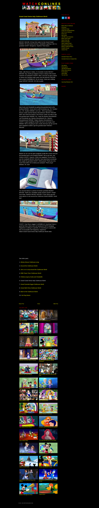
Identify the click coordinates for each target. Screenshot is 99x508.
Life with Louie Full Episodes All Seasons (48, 427)
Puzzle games (64, 71)
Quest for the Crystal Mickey (28, 374)
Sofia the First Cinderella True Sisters (28, 453)
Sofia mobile (64, 73)
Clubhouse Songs (65, 28)
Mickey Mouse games (66, 70)
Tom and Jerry (64, 75)
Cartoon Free (64, 49)
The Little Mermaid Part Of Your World (48, 440)
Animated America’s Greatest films (69, 58)
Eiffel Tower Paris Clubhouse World (31, 273)
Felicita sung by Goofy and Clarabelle (31, 277)
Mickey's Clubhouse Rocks (67, 46)
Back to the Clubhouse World (29, 291)
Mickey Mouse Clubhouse (67, 25)
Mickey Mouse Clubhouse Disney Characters (48, 360)
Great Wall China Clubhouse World (31, 288)
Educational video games (67, 45)
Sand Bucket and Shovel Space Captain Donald (48, 480)
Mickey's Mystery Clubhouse (48, 413)
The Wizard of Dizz (48, 333)
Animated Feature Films (66, 56)
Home (38, 303)
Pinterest (69, 18)
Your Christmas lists (48, 400)
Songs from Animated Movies (67, 30)
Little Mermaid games (66, 68)
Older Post (55, 303)
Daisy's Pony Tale (65, 40)
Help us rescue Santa (28, 466)
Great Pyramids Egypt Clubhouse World (32, 284)
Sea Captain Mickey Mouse (28, 426)
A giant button (48, 494)
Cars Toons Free (28, 320)
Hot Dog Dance (25, 295)
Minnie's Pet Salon (65, 41)
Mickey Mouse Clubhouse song (30, 262)
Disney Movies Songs (28, 400)
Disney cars (64, 33)
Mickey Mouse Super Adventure (28, 333)
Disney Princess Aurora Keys (28, 347)
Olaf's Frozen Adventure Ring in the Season (28, 480)
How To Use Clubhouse (66, 32)
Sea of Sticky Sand (28, 440)
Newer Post (21, 303)
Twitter (63, 18)
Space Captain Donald (66, 43)
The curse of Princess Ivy (48, 320)
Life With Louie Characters (67, 36)
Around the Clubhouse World (29, 266)
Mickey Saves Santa (65, 38)
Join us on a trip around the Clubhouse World (34, 269)
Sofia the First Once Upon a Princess (28, 360)
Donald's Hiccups (65, 48)
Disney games (64, 67)
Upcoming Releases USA (67, 82)
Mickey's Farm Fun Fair (28, 388)
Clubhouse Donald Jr (48, 453)
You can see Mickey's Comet (48, 466)
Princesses (63, 27)
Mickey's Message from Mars (28, 494)
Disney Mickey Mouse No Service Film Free (48, 374)
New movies (64, 35)
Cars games (64, 65)
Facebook (66, 18)
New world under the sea (48, 388)
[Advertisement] (38, 243)
